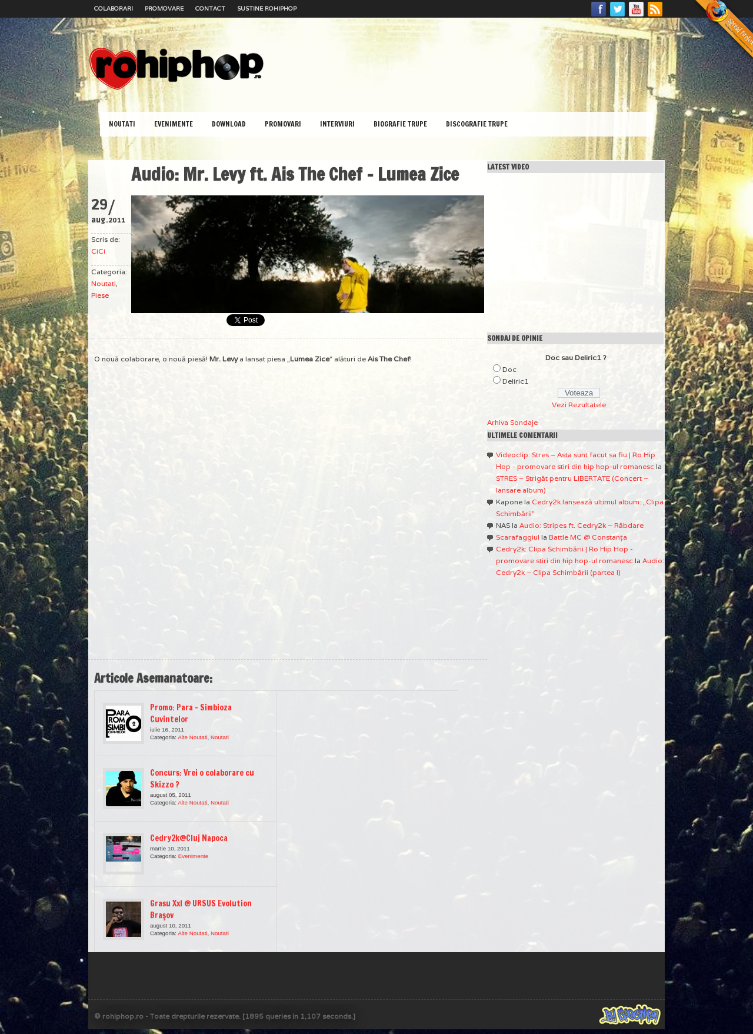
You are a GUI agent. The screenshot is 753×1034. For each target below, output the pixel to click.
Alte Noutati (192, 737)
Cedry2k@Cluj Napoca (189, 838)
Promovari (283, 124)
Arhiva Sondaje (512, 422)
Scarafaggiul (517, 537)
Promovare (164, 8)
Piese (100, 295)
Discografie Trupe (477, 124)
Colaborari (113, 8)
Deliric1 (515, 381)
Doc (509, 369)
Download (229, 124)
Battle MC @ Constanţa (588, 537)
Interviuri (337, 124)
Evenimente (173, 124)
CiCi (98, 251)
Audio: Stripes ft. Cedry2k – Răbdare (581, 525)
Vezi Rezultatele (579, 404)
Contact (210, 8)
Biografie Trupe (400, 124)
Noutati (122, 124)
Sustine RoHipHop (266, 8)
